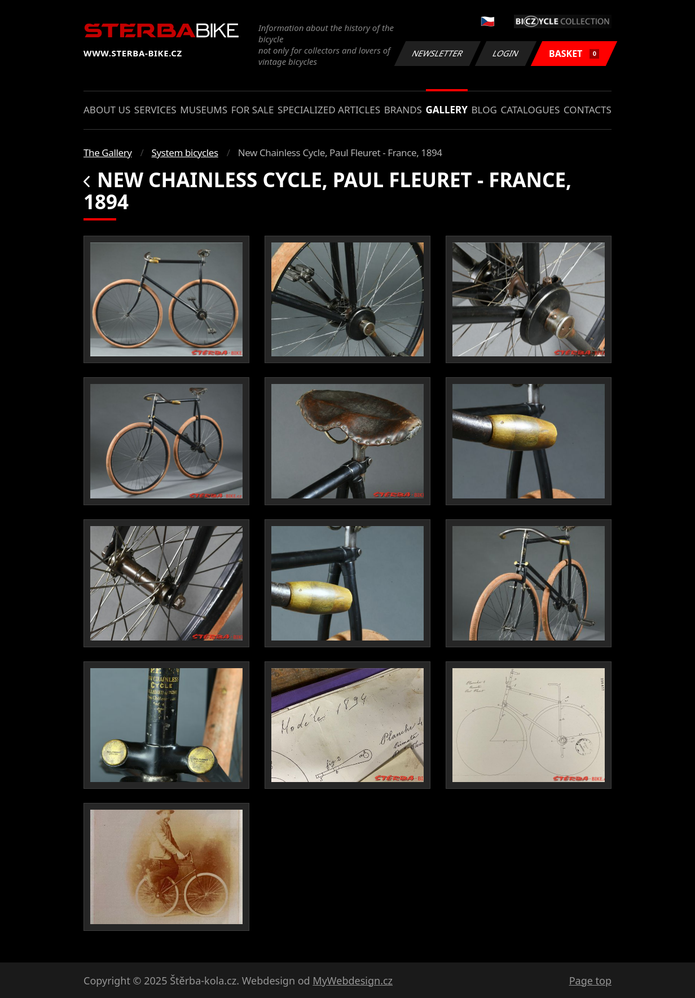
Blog (484, 109)
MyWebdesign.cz (353, 980)
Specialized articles (329, 109)
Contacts (588, 109)
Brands (403, 109)
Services (155, 109)
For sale (252, 109)
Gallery (447, 109)
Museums (203, 109)
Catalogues (530, 109)
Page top (590, 980)
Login (506, 53)
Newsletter (437, 53)
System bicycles (185, 152)
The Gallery (107, 152)
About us (106, 109)
